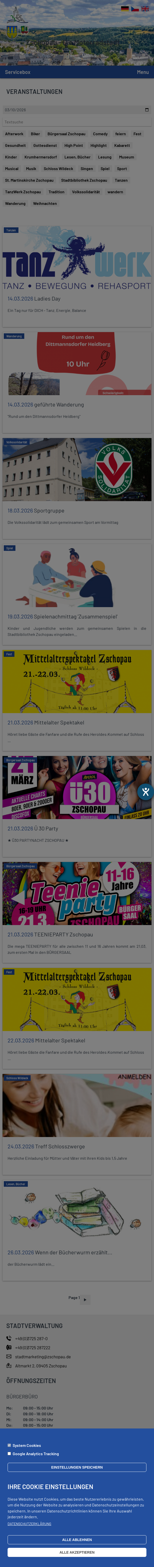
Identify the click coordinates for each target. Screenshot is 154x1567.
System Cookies (27, 1445)
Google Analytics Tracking (36, 1453)
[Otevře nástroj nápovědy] (145, 792)
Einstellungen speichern (77, 1467)
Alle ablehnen (77, 1540)
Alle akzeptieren (77, 1552)
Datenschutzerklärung (29, 1524)
